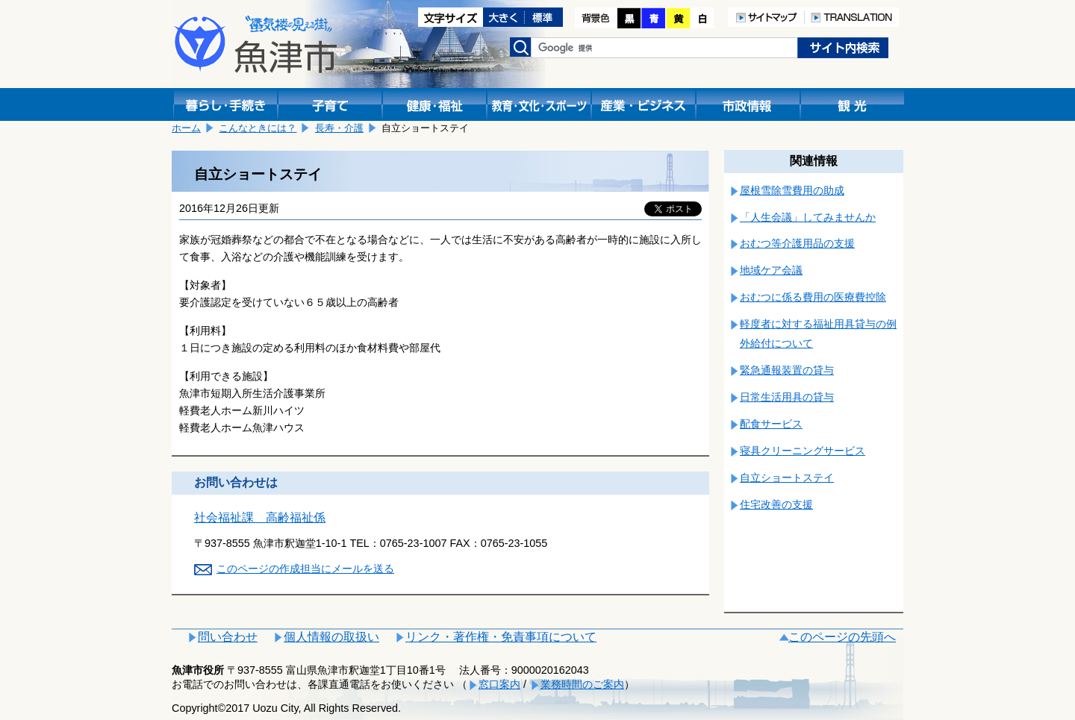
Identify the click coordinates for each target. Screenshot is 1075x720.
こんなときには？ (257, 128)
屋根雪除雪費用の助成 (792, 190)
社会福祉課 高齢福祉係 (259, 517)
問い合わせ (228, 636)
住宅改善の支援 (776, 504)
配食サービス (771, 424)
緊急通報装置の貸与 (787, 370)
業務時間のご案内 (582, 684)
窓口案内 (499, 684)
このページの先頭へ (842, 636)
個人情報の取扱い (331, 636)
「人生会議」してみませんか (808, 217)
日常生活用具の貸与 (787, 397)
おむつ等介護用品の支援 (797, 243)
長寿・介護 (339, 128)
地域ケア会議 (771, 270)
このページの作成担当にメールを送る (305, 569)
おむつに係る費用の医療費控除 (813, 297)
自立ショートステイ (787, 477)
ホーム (186, 128)
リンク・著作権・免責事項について (500, 636)
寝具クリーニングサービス (802, 451)
